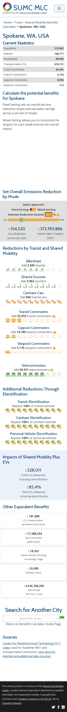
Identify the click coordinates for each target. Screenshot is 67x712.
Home (7, 22)
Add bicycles (34, 265)
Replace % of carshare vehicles (33, 422)
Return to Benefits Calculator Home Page (33, 624)
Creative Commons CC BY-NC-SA (34, 698)
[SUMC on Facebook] (58, 707)
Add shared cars (33, 297)
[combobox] (31, 618)
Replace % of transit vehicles (33, 406)
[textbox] (31, 618)
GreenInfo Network (11, 703)
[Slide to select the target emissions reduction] (33, 220)
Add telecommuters (33, 370)
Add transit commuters (33, 316)
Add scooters (33, 281)
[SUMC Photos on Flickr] (63, 707)
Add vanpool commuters (33, 348)
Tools (18, 22)
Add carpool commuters (33, 332)
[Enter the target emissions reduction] (49, 214)
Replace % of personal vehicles (33, 438)
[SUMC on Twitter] (53, 707)
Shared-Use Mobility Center (33, 12)
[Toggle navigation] (59, 8)
